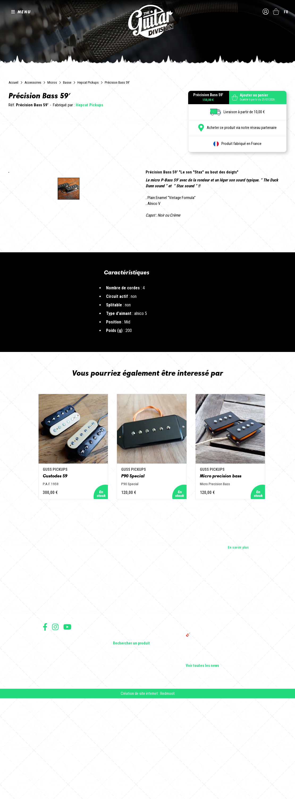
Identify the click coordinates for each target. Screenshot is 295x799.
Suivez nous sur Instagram (55, 726)
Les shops (50, 698)
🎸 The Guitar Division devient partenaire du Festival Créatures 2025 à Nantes (219, 736)
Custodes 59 (40, 575)
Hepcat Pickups (88, 82)
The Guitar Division (147, 21)
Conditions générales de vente (63, 745)
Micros (52, 82)
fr (286, 12)
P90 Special (128, 575)
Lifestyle (119, 735)
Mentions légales (54, 751)
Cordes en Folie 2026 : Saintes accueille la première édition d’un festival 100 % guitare (218, 692)
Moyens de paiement (56, 763)
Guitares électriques (128, 690)
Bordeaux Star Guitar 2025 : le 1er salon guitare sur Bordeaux (215, 748)
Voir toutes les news (202, 765)
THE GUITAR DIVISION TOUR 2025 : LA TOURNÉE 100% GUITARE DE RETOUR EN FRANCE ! (216, 722)
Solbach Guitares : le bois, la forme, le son (218, 758)
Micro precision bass (227, 575)
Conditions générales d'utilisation (65, 739)
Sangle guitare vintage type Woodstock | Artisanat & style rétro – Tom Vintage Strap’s (216, 706)
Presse (48, 713)
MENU (24, 12)
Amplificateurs (124, 713)
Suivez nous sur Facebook (45, 726)
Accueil (13, 82)
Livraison (49, 768)
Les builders (52, 690)
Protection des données (59, 757)
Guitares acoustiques (129, 698)
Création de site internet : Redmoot (148, 794)
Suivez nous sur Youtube (67, 726)
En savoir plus (238, 646)
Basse (67, 82)
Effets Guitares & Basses (132, 720)
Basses (118, 705)
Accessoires (32, 82)
